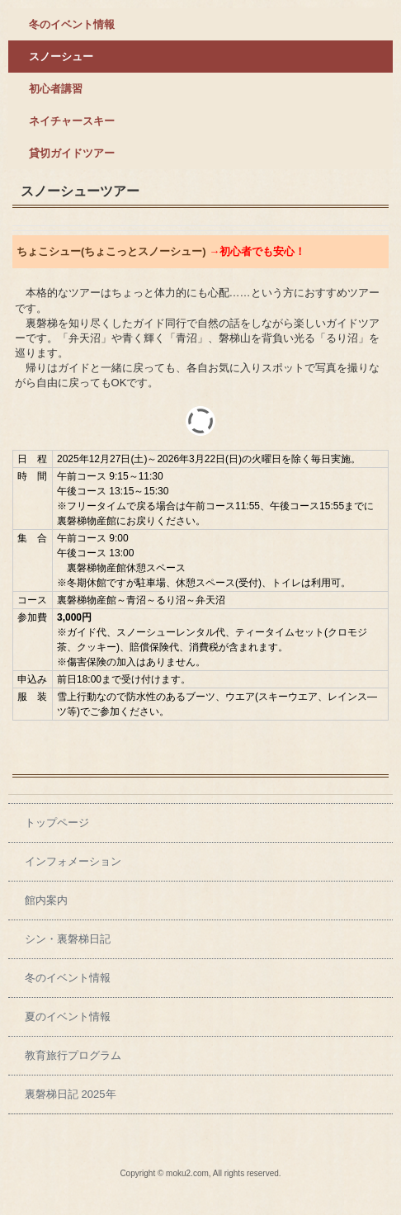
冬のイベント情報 (72, 24)
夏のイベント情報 (68, 1016)
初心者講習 (56, 89)
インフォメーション (73, 861)
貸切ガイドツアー (72, 153)
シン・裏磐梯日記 (68, 939)
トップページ (57, 822)
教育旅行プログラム (73, 1055)
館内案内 (46, 900)
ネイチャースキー (72, 121)
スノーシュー (61, 56)
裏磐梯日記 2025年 (70, 1094)
